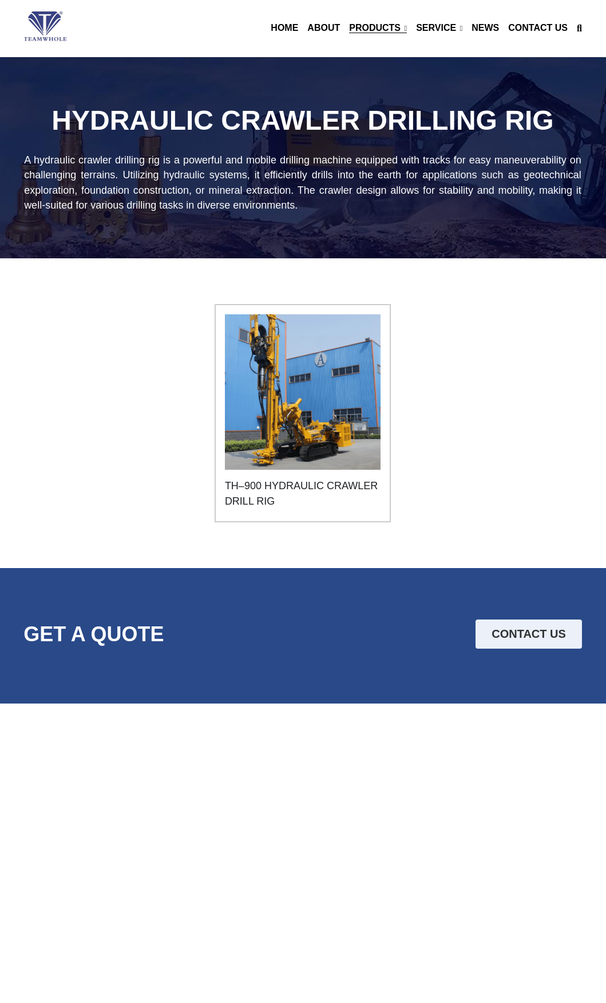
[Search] (579, 28)
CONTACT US (529, 634)
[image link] (45, 28)
